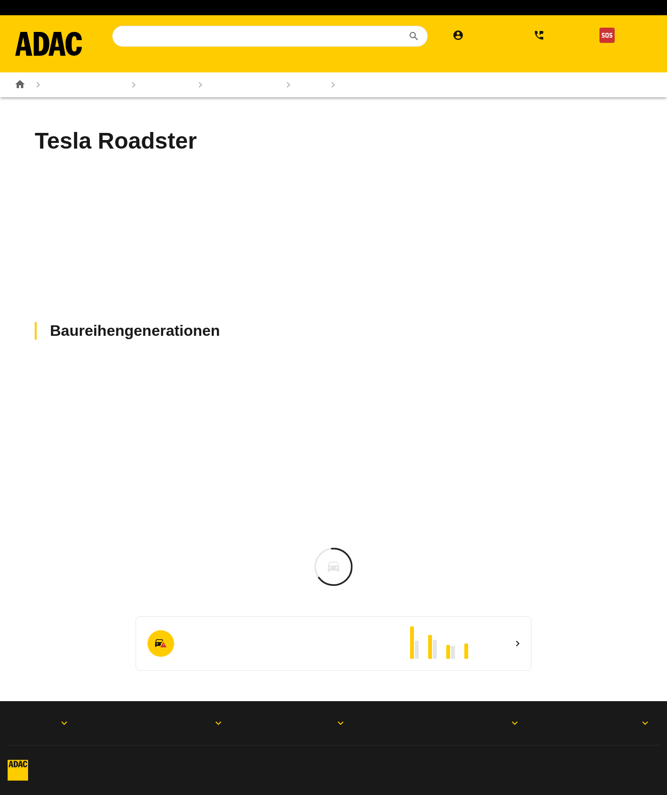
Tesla (301, 85)
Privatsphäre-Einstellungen (334, 761)
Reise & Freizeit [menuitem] (214, 63)
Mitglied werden (113, 7)
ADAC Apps (43, 723)
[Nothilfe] (622, 35)
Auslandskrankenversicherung (204, 7)
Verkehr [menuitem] (541, 63)
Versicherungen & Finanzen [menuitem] (409, 63)
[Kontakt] (553, 35)
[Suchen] (413, 36)
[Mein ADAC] (479, 35)
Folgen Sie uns (320, 723)
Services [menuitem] (495, 63)
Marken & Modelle (235, 85)
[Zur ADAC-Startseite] (48, 44)
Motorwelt (621, 723)
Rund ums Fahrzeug (76, 85)
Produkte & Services (182, 723)
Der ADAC (468, 723)
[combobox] (270, 36)
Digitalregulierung (469, 761)
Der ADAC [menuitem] (589, 63)
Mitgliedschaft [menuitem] (141, 63)
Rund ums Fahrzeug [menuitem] (299, 63)
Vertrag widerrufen (590, 761)
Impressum (107, 761)
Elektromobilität (359, 7)
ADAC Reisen (292, 7)
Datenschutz (207, 761)
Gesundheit (529, 7)
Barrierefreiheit (113, 779)
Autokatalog (157, 85)
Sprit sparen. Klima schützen (446, 7)
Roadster (352, 85)
